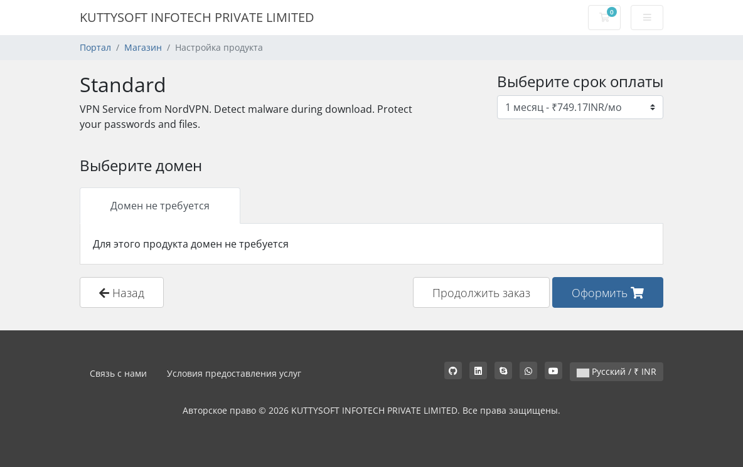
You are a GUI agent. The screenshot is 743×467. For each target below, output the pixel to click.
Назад (121, 292)
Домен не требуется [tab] (160, 206)
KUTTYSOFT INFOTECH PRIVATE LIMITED (197, 17)
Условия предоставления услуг (234, 373)
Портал (95, 47)
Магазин (143, 47)
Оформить (608, 292)
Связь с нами (118, 373)
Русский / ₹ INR (616, 371)
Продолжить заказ (481, 292)
